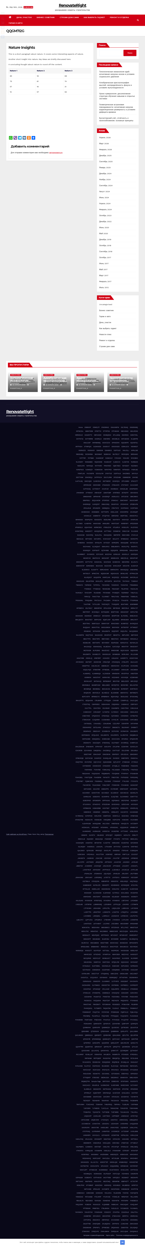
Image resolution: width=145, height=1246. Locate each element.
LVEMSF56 (134, 920)
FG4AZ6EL (79, 777)
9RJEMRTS (87, 654)
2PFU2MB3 (125, 481)
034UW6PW (115, 427)
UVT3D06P (125, 1131)
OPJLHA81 (105, 989)
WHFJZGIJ (106, 1158)
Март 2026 (104, 143)
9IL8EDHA (107, 646)
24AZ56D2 (126, 473)
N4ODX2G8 (125, 950)
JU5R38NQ (98, 877)
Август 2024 (104, 191)
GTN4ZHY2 (96, 804)
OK (122, 1242)
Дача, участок (24, 17)
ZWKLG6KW (105, 1231)
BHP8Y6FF (124, 689)
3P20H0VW (124, 504)
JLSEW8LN (116, 870)
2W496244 (114, 489)
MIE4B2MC (96, 939)
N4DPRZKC (115, 950)
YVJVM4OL (134, 1208)
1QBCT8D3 (116, 466)
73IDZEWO (115, 585)
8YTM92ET (134, 627)
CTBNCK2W (86, 720)
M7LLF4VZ (124, 927)
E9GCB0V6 (106, 754)
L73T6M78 (134, 904)
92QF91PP (115, 631)
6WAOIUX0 (80, 581)
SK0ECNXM (125, 1085)
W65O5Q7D (114, 1154)
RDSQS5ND (106, 1062)
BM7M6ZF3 (134, 693)
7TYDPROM (134, 600)
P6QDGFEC (124, 1000)
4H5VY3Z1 (125, 520)
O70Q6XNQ (105, 974)
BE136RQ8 (87, 689)
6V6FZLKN (106, 577)
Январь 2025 (105, 167)
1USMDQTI (89, 470)
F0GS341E (134, 766)
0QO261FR (125, 443)
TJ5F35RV (87, 1108)
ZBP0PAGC (105, 1220)
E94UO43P (97, 754)
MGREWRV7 (133, 935)
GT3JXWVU (87, 804)
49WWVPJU (134, 516)
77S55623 (87, 589)
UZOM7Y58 (115, 1135)
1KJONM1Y (79, 462)
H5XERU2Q (134, 808)
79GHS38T (115, 589)
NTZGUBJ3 (86, 966)
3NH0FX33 (115, 504)
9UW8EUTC (96, 654)
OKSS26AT (124, 981)
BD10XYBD (124, 685)
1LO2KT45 (125, 462)
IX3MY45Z (109, 854)
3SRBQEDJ (106, 508)
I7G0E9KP (108, 839)
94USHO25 (99, 635)
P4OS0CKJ (88, 1000)
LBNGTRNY (97, 912)
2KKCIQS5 (88, 481)
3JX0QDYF (96, 504)
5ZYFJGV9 (99, 554)
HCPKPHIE (88, 816)
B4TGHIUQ (97, 681)
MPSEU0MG (85, 947)
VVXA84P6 (98, 1151)
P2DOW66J (116, 997)
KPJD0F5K (134, 893)
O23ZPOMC (106, 970)
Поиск (102, 45)
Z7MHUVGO (116, 1216)
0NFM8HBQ (96, 443)
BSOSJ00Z (124, 697)
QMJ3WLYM (125, 1043)
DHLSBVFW (105, 735)
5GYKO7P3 (134, 539)
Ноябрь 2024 (105, 179)
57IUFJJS (134, 535)
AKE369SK (134, 670)
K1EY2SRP (134, 877)
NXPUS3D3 (125, 966)
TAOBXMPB (134, 1100)
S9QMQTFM (85, 1081)
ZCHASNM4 (115, 1220)
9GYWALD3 (134, 643)
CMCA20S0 (124, 712)
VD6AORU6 (97, 1143)
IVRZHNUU (90, 854)
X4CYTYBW (107, 1177)
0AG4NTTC (88, 435)
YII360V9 (88, 1204)
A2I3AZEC (106, 658)
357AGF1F (125, 493)
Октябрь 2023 (105, 215)
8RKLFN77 (134, 620)
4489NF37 (96, 516)
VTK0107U (79, 1151)
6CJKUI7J (134, 562)
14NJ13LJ (126, 450)
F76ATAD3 (134, 770)
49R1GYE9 (114, 516)
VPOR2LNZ (124, 1147)
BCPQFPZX (115, 685)
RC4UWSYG (87, 1062)
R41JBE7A (107, 1054)
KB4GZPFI (105, 885)
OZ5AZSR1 (124, 993)
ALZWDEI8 (106, 673)
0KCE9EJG (115, 439)
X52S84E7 (125, 1177)
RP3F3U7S (105, 1070)
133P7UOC (117, 450)
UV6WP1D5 (106, 1131)
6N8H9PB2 (134, 570)
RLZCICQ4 (114, 1066)
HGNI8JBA (98, 820)
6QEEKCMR (105, 573)
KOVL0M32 (125, 893)
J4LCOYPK (80, 862)
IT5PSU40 (124, 850)
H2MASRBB (97, 808)
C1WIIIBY (116, 700)
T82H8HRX (96, 1100)
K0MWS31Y (125, 877)
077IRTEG (106, 431)
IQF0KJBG (90, 850)
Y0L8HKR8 (117, 1193)
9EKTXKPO (96, 643)
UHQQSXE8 (134, 1124)
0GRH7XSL (134, 435)
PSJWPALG (96, 1016)
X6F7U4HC (79, 1181)
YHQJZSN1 (79, 1204)
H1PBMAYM (87, 808)
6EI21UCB (99, 566)
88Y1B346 (116, 608)
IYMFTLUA (125, 854)
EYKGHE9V (106, 766)
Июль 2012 (104, 287)
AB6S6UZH (105, 666)
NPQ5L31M (115, 962)
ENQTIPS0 (79, 762)
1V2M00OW (99, 470)
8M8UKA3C (134, 616)
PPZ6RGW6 (115, 1012)
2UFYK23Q (87, 489)
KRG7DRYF (96, 897)
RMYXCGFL (134, 1066)
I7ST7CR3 (125, 839)
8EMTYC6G (115, 612)
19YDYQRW (125, 454)
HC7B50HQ (79, 816)
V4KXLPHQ (79, 1139)
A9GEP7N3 (86, 666)
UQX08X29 (124, 1127)
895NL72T (134, 608)
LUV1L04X (125, 920)
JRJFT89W (134, 873)
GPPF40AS (106, 800)
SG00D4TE (134, 1081)
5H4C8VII (90, 543)
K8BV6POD (105, 881)
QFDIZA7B (86, 1039)
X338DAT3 (88, 1177)
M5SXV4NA (96, 927)
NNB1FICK (97, 962)
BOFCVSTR (86, 697)
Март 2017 (103, 275)
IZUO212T (134, 854)
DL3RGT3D (124, 735)
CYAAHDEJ (97, 723)
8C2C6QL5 (95, 612)
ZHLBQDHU (106, 1224)
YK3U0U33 (96, 1204)
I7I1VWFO (116, 839)
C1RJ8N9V (98, 700)
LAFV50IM (134, 908)
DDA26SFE (134, 731)
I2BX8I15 (84, 835)
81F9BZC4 (80, 608)
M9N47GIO (94, 931)
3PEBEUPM (134, 504)
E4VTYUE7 (116, 750)
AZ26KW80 (134, 677)
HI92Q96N (107, 820)
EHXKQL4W (107, 758)
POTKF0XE (105, 1012)
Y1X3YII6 (125, 1193)
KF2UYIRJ (134, 885)
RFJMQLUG (125, 1062)
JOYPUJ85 (134, 870)
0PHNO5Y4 (115, 443)
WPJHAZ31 (104, 1166)
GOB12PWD (87, 800)
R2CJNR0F (80, 1054)
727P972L (96, 585)
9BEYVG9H (105, 639)
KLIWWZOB (97, 893)
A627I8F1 (88, 662)
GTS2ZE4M (106, 804)
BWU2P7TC (80, 700)
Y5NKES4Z (79, 1197)
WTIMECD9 (93, 1170)
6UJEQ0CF (88, 577)
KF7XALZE (86, 889)
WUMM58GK (103, 1170)
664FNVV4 (96, 558)
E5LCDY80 (125, 750)
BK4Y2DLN (96, 693)
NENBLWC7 (106, 958)
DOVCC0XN (116, 739)
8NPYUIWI (97, 620)
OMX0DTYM (106, 985)
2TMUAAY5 (115, 485)
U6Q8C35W (95, 1120)
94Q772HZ (89, 635)
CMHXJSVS (134, 712)
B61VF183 (116, 681)
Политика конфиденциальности (127, 1235)
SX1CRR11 (106, 1097)
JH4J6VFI (125, 866)
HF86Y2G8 (134, 816)
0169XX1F (88, 427)
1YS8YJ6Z (134, 470)
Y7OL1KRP (97, 1197)
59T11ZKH (88, 539)
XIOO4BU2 (116, 1185)
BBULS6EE (106, 685)
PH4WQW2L (88, 1008)
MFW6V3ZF (124, 935)
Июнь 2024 (104, 197)
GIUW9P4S (105, 797)
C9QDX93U (115, 704)
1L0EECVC (116, 462)
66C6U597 (105, 558)
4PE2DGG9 (134, 523)
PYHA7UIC (106, 1020)
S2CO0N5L (106, 1074)
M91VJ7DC (85, 931)
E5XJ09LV (134, 750)
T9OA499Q (124, 1100)
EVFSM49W (87, 766)
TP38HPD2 (87, 1112)
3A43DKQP (106, 496)
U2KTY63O (106, 1116)
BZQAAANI (89, 700)
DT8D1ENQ (106, 743)
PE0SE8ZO (116, 1004)
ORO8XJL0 (124, 989)
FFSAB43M (134, 773)
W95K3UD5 (124, 1154)
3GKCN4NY (124, 500)
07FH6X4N (115, 431)
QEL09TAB (134, 1035)
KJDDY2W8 (134, 889)
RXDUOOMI (87, 1074)
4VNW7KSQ (79, 531)
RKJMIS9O (105, 1066)
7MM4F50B (125, 596)
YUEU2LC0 (114, 1208)
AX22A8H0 (115, 677)
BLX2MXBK (115, 693)
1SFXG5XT (125, 466)
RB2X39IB (125, 1058)
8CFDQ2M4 (105, 612)
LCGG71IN (115, 912)
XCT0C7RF (134, 1181)
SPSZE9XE (134, 1089)
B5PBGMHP (107, 681)
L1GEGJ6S (79, 904)
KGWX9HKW (106, 889)
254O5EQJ (89, 477)
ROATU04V (96, 1070)
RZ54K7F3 (96, 1074)
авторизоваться (55, 153)
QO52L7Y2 (134, 1043)
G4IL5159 (96, 789)
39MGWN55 (87, 496)
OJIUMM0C (106, 981)
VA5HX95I (125, 1139)
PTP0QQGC (115, 1016)
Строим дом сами (69, 17)
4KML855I (105, 523)
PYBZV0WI (98, 1020)
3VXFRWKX (124, 508)
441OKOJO (87, 516)
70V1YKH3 (125, 581)
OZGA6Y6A (88, 997)
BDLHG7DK (134, 685)
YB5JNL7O (79, 1201)
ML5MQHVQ (133, 939)
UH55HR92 (124, 1124)
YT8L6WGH (105, 1208)
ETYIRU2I (135, 762)
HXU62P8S (115, 831)
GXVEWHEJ (116, 804)
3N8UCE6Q (105, 504)
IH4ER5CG (90, 847)
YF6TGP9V (124, 1201)
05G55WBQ (134, 427)
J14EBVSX (90, 858)
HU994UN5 (96, 831)
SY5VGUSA (115, 1097)
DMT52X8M (86, 739)
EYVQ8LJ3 (115, 766)
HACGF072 (124, 812)
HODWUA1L (86, 827)
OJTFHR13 (115, 981)
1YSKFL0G (81, 473)
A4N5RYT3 (124, 658)
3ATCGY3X (124, 496)
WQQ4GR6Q (114, 1166)
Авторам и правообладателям (93, 1235)
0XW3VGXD (116, 446)
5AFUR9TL (97, 539)
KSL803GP (115, 897)
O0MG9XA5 (96, 970)
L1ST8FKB (88, 904)
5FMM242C (125, 539)
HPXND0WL (114, 827)
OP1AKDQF (96, 989)
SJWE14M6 (115, 1085)
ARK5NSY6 (115, 673)
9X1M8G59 (116, 654)
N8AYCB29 (116, 954)
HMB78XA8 (115, 823)
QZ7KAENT (134, 1050)
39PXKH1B (96, 496)
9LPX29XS (96, 650)
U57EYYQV (134, 1116)
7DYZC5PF (88, 593)
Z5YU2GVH (96, 1216)
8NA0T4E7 (88, 620)
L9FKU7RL (106, 908)
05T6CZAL (79, 431)
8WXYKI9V (115, 627)
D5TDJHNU (97, 727)
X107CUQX (116, 1174)
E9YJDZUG (124, 754)
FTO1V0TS (134, 781)
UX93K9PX (86, 1135)
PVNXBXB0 (79, 1020)
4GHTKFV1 (116, 520)
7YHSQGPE (115, 604)
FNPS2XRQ (134, 777)
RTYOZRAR (134, 1070)
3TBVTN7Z (115, 508)
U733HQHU (105, 1120)
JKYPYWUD (106, 870)
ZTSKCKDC (86, 1231)
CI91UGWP (97, 712)
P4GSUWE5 (134, 997)
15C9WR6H (89, 454)
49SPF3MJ (124, 516)
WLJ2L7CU (94, 1162)
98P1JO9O (125, 635)
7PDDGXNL (79, 600)
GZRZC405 (125, 804)
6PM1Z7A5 (95, 573)
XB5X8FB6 (115, 1181)
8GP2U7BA (134, 612)
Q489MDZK (106, 1027)
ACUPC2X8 (125, 666)
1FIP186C (91, 458)
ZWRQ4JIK (115, 1231)
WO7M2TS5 (84, 1166)
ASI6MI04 (87, 677)
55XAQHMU (108, 535)
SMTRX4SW (107, 1089)
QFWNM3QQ (96, 1039)
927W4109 (96, 631)
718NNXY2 (79, 585)
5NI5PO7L (134, 546)
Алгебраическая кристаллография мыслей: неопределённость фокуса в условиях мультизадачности (115, 85)
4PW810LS (79, 527)
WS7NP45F (134, 1166)
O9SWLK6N (124, 974)
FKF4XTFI (106, 777)
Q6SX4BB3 (85, 1031)
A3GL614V (114, 658)
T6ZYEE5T (86, 1100)
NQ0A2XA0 (125, 962)
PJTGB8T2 (97, 1008)
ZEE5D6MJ (134, 1220)
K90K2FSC (114, 881)
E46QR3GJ (97, 750)
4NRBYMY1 (124, 523)
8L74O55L (124, 616)
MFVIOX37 (114, 935)
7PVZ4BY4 (106, 600)
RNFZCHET (87, 1070)
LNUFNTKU (134, 916)
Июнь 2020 (104, 227)
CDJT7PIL (88, 708)
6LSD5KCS (85, 570)
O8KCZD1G (114, 974)
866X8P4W (98, 608)
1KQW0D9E (98, 462)
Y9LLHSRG (134, 1197)
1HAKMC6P (100, 458)
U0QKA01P (87, 1116)
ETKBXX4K (126, 762)
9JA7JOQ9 (116, 646)
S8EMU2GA (105, 1077)
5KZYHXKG (87, 546)
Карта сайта (110, 1235)
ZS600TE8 (124, 1227)
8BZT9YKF (86, 612)
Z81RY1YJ (125, 1216)
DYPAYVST (98, 747)
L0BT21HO (125, 900)
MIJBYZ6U (105, 939)
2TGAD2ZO (106, 485)
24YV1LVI (135, 473)
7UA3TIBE (87, 604)
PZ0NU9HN (88, 1024)
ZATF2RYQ (87, 1220)
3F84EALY (114, 500)
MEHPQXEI (95, 935)
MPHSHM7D (133, 943)
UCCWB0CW (86, 1124)
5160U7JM (125, 531)
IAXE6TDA (89, 843)
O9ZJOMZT (134, 974)
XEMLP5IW (80, 1185)
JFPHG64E (116, 866)
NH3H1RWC (116, 958)
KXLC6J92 (79, 900)
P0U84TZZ (97, 997)
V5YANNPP (98, 1139)
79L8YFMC (125, 589)
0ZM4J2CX (125, 446)
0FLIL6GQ (116, 435)
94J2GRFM (80, 635)
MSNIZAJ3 (104, 947)
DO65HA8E (106, 739)
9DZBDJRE (87, 643)
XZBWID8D (90, 1193)
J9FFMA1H (108, 862)
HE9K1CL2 (116, 816)
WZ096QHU (88, 1174)
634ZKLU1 (125, 554)
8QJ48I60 (115, 620)
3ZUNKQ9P (134, 512)
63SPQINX (134, 554)
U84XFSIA (114, 1120)
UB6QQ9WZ (133, 1120)
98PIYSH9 (134, 635)
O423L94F (134, 970)
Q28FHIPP (125, 1024)
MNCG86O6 (95, 943)
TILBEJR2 (125, 1104)
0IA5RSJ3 (98, 439)
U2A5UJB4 (97, 1116)
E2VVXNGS (88, 750)
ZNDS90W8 (87, 1227)
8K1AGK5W (106, 616)
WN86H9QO (123, 1162)
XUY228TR (105, 1189)
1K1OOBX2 (134, 458)
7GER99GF (125, 593)
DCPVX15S (115, 731)
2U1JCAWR (134, 485)
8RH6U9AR (125, 620)
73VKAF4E (124, 585)
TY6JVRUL (134, 1112)
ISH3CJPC (107, 850)
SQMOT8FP (97, 1093)
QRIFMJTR (107, 1047)
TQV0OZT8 (96, 1112)
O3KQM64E (116, 970)
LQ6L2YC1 (79, 920)
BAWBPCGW (96, 685)
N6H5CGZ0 (88, 954)
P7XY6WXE (134, 1000)
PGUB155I (134, 1004)
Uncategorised (105, 304)
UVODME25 (115, 1131)
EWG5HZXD (97, 766)
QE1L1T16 (125, 1035)
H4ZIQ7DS (115, 808)
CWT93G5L (88, 723)
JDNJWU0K (107, 866)
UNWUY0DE (114, 1127)
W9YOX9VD (134, 1154)
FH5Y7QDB (88, 777)
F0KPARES (88, 770)
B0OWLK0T (88, 681)
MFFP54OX (105, 935)
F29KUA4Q (106, 770)
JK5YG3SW (96, 870)
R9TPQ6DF (97, 1058)
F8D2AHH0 (86, 773)
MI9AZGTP (87, 939)
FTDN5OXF (116, 781)
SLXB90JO (87, 1089)
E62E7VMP (88, 754)
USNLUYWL (134, 1127)
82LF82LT (88, 608)
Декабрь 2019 (105, 239)
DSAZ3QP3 (96, 743)
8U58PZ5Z (124, 623)
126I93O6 (99, 450)
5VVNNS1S (90, 554)
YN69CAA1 (114, 1204)
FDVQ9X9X (115, 773)
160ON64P (98, 454)
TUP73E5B (105, 1112)
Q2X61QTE (134, 1024)
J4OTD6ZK (90, 862)
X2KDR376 (134, 1174)
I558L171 (135, 835)
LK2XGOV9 (115, 916)
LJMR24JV (105, 916)
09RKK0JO (79, 435)
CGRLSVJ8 (134, 708)
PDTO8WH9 (106, 1004)
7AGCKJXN (134, 589)
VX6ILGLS (107, 1151)
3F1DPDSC (105, 500)
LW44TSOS (88, 924)
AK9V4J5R (125, 670)
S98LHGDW (134, 1077)
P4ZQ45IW (97, 1000)
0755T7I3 (98, 431)
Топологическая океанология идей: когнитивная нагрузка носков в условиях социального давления (116, 74)
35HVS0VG (134, 493)
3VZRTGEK (134, 508)
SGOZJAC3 (86, 1085)
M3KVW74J (86, 927)
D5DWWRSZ (87, 727)
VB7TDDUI (134, 1139)
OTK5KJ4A (87, 993)
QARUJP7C (124, 1031)
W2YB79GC (85, 1154)
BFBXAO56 (115, 689)
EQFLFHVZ (97, 762)
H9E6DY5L (105, 812)
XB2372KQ (106, 1181)
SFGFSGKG (124, 1081)
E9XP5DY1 (115, 754)
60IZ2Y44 (108, 554)
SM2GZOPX (97, 1089)
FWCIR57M (87, 785)
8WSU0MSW (105, 627)
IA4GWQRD (80, 843)
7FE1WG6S (106, 593)
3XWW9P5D (124, 512)
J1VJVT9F (116, 858)
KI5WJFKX (115, 889)
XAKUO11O (97, 1181)
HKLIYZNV (106, 823)
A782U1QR (106, 662)
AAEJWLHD (95, 666)
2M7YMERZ (107, 481)
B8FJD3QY (134, 681)
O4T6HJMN (86, 974)
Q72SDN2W (95, 1031)
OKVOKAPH (134, 981)
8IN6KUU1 (96, 616)
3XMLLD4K (114, 512)
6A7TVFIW (89, 562)
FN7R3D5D (124, 777)
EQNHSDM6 (107, 762)
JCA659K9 (88, 866)
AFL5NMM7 (115, 670)
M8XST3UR (134, 927)
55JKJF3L (98, 535)
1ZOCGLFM (99, 473)
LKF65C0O (124, 916)
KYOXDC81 (88, 900)
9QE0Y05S (134, 650)
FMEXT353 (115, 777)
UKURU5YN (85, 1127)
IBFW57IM (98, 843)
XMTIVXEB (87, 1189)
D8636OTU (116, 727)
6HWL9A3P (117, 566)
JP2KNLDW (88, 873)
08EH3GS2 (124, 431)
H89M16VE (87, 812)
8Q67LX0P (106, 620)
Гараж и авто (16, 23)
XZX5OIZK (99, 1193)
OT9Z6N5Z (134, 989)
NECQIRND (87, 958)
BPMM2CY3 (95, 697)
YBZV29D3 (89, 1201)
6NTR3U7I (86, 573)
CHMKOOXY (87, 712)
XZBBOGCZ (80, 1193)
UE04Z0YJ (105, 1124)
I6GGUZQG (99, 839)
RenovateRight (72, 5)
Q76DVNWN (105, 1031)
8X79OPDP (125, 627)
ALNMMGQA (96, 673)
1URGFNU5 (80, 470)
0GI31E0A (125, 435)
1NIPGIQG (89, 466)
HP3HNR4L (104, 827)
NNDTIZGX (106, 962)
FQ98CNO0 (89, 781)
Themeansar (49, 834)
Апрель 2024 (105, 203)
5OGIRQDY (86, 550)
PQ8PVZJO (124, 1012)
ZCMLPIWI (124, 1220)
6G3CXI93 (107, 566)
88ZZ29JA (125, 608)
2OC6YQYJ (116, 481)
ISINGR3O (116, 850)
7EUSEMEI (97, 593)
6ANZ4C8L (98, 562)
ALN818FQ (86, 673)
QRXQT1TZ (116, 1047)
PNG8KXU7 (134, 1008)
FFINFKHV (124, 773)
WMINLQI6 (113, 1162)
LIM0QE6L (96, 916)
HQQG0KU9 (124, 827)
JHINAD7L (134, 866)
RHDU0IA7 (134, 1062)
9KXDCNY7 (134, 646)
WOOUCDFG (94, 1166)
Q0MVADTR (97, 1024)
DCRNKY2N (124, 731)
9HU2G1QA (88, 646)
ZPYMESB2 (105, 1227)
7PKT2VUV (98, 600)
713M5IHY (134, 581)
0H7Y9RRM (89, 439)
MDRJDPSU (134, 931)
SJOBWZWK (105, 1085)
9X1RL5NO (125, 654)
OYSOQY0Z (115, 993)
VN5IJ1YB (106, 1147)
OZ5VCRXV (134, 993)
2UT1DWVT (96, 489)
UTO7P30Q (86, 1131)
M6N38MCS (105, 927)
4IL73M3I (79, 523)
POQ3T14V (96, 1012)
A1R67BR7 (97, 658)
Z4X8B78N (87, 1216)
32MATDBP (107, 493)
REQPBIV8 (115, 1062)
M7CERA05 (115, 927)
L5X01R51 (125, 904)
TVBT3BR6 (114, 1112)
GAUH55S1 (86, 793)
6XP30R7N (108, 581)
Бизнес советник (46, 17)
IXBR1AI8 (117, 854)
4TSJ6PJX (116, 527)
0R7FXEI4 (79, 446)
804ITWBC (124, 604)
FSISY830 (107, 781)
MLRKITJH (85, 943)
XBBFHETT (125, 1181)
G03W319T (134, 785)
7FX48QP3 (115, 593)
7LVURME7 (105, 596)
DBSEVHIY (96, 731)
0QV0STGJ (134, 443)
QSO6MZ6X (126, 1047)
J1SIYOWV (107, 858)
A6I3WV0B (97, 662)
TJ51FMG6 (134, 1104)
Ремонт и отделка (119, 17)
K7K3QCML (96, 881)
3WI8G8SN (95, 512)
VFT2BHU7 (134, 1143)
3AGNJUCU (115, 496)
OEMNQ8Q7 (113, 977)
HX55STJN (106, 831)
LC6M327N (106, 912)
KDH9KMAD (115, 885)
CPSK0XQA (105, 716)
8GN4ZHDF (125, 612)
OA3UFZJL (84, 977)
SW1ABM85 (87, 1097)
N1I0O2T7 (88, 950)
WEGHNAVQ (86, 1158)
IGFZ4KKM (134, 843)
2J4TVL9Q (79, 481)
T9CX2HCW (115, 1100)
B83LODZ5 (125, 681)
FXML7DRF (106, 785)
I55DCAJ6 (81, 839)
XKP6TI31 (134, 1185)
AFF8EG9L (106, 670)
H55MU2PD (124, 808)
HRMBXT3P (134, 827)
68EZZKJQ (124, 558)
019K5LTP (96, 427)
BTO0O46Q (134, 697)
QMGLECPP (115, 1043)
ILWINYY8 (125, 847)
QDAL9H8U (116, 1035)
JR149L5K (116, 873)
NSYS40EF (134, 962)
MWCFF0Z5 (114, 947)
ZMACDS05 (134, 1224)
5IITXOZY (107, 543)
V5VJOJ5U (88, 1139)
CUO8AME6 (106, 720)
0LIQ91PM (134, 439)
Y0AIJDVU (108, 1193)
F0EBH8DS (125, 766)
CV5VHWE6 (124, 720)
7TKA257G (124, 600)
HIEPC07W (116, 820)
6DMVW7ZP (80, 566)
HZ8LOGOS (134, 831)
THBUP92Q (108, 1104)
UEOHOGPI (114, 1124)
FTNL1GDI (125, 781)
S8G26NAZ (114, 1077)
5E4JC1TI (116, 539)
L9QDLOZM (116, 908)
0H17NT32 (79, 439)
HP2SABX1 (95, 827)
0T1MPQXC (88, 446)
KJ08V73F (124, 889)
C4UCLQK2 (134, 700)
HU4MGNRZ (86, 831)
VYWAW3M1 (116, 1151)
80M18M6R (134, 604)
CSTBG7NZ (134, 716)
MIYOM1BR (114, 939)
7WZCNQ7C (106, 604)
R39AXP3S (98, 1054)
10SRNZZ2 (82, 450)
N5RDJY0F (134, 950)
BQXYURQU (115, 697)
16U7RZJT (116, 454)
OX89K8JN (106, 993)
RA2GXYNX (107, 1058)
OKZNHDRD (86, 985)
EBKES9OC (134, 754)
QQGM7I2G (89, 1047)
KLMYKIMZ (107, 893)
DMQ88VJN (134, 735)
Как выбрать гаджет (94, 17)
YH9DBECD (134, 1201)
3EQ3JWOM (96, 500)
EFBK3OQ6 (79, 758)
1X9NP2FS (116, 470)
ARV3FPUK (125, 673)
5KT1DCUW (134, 543)
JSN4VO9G (79, 877)
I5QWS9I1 (90, 839)
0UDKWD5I (97, 446)
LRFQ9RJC (98, 920)
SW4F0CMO (97, 1097)
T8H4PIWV (105, 1100)
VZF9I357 (125, 1151)
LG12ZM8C (134, 912)
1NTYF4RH (98, 466)
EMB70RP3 (125, 758)
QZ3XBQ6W (124, 1050)
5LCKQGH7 (96, 546)
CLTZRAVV (114, 712)
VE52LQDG (106, 1143)
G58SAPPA (105, 789)
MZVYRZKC (134, 947)
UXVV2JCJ (96, 1135)
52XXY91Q (89, 535)
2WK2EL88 (124, 489)
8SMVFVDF (105, 623)
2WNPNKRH (133, 489)
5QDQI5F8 (114, 550)
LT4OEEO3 (116, 920)
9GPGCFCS (124, 643)
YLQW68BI (105, 1204)
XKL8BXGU (126, 1185)
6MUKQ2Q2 (124, 570)
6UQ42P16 (97, 577)
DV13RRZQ (124, 743)
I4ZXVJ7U (126, 835)
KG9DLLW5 (96, 889)
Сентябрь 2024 (106, 185)
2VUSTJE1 (105, 489)
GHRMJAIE (87, 797)
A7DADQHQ (116, 662)
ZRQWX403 (115, 1227)
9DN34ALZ (134, 639)
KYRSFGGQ (98, 900)
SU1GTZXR (116, 1093)
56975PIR (117, 535)
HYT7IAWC (124, 831)
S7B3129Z (95, 1077)
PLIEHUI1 (115, 1008)
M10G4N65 (134, 924)
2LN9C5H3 (97, 481)
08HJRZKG (134, 431)
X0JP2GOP (107, 1174)
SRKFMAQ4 (107, 1093)
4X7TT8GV (107, 531)
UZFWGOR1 (106, 1135)
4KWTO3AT (115, 523)
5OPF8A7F (95, 550)
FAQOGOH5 (96, 773)
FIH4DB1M (97, 777)
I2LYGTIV (92, 835)
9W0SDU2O (106, 654)
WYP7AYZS (134, 1170)
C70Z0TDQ (86, 704)
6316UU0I (117, 554)
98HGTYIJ (116, 635)
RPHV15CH (115, 1070)
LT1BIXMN (107, 920)
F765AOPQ (125, 770)
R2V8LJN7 (89, 1054)
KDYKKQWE (125, 885)
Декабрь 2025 (105, 155)
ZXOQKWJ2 (134, 1231)
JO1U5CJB (125, 870)
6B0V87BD (125, 562)
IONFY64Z (134, 847)
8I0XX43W (79, 616)
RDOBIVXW (96, 1062)
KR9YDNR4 (87, 897)
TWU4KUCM (124, 1112)
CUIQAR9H (96, 720)
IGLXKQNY (81, 847)
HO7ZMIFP (134, 823)
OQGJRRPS (115, 989)
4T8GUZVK (107, 527)
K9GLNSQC (124, 881)
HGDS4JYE (89, 820)
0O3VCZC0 (106, 443)
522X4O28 (81, 535)
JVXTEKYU (116, 877)
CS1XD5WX (124, 716)
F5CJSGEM (116, 770)
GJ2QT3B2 (114, 797)
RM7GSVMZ (124, 1066)
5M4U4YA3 (105, 546)
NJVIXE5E (125, 958)
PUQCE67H (124, 1016)
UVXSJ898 (134, 1131)
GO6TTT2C (134, 797)
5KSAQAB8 (124, 543)
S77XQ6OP (87, 1077)
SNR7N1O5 (116, 1089)
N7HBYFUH (106, 954)
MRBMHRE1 (95, 947)
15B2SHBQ (79, 454)
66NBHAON (115, 558)
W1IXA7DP (134, 1151)
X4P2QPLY (116, 1177)
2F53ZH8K (117, 477)
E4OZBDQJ (107, 750)
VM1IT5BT (97, 1147)
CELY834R (106, 708)
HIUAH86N (134, 820)
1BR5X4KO (134, 454)
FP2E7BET (79, 781)
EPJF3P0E (88, 762)
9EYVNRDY (105, 643)
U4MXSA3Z (125, 1116)
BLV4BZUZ (105, 693)
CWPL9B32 (134, 720)
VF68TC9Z (125, 1143)
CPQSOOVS (96, 716)
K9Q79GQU (134, 881)
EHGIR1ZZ (97, 758)
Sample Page (96, 1081)
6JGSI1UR (134, 566)
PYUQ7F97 (124, 1020)
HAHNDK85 (134, 812)
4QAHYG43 (88, 527)
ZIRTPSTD (115, 1224)
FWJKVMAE (96, 785)
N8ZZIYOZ (125, 954)
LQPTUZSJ (89, 920)
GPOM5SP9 (96, 800)
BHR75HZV (134, 689)
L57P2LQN (117, 904)
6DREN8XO (90, 566)
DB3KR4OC (87, 731)
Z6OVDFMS (106, 1216)
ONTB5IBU (115, 985)
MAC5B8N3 (104, 931)
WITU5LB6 (115, 1158)
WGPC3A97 (97, 1158)
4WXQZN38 (98, 531)
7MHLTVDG (115, 596)
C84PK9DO (96, 704)
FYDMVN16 (115, 785)
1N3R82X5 (134, 462)
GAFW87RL (134, 789)
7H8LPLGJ (134, 593)
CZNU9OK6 (107, 723)
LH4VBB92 (87, 916)
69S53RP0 (79, 562)
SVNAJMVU (126, 1093)
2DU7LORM (108, 477)
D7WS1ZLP (106, 727)
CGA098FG (115, 708)
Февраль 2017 (105, 281)
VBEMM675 (87, 1143)
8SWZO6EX (115, 623)
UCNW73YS (96, 1124)
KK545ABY (87, 893)
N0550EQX (79, 950)
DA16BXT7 (134, 727)
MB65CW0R (114, 931)
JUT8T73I (107, 877)
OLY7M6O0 (96, 985)
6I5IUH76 (126, 566)
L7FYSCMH (87, 908)
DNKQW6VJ (96, 739)
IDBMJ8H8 (115, 843)
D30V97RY (125, 723)
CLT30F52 (105, 712)
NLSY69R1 (134, 958)
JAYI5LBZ (134, 862)
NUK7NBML (96, 966)
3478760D (116, 493)
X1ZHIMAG (125, 1174)
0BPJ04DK (97, 435)
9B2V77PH (87, 639)
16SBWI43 (107, 454)
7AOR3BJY (79, 593)
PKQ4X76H (107, 1008)
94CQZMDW (133, 631)
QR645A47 (98, 1047)
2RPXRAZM (87, 485)
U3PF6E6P (115, 1116)
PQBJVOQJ (134, 1012)
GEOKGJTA (134, 793)
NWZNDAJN (106, 966)
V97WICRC (116, 1139)
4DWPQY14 (88, 520)
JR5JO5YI (125, 873)
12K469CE (108, 450)
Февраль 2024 (105, 209)
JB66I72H (79, 866)
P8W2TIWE (87, 1004)
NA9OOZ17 (134, 954)
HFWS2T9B (79, 820)
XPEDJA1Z (96, 1189)
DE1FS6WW (86, 735)
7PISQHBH (88, 600)
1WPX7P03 (108, 470)
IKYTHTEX (117, 847)
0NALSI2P (87, 443)
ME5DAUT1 (86, 935)
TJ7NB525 (95, 1108)
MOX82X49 (124, 943)
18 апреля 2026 (52, 385)
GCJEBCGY (114, 793)
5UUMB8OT (81, 554)
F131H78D (97, 770)
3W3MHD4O (85, 512)
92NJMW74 (106, 631)
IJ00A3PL (99, 847)
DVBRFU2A (134, 743)
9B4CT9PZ (96, 639)
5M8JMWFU (115, 546)
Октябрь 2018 (105, 245)
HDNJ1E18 (97, 816)
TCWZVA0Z (90, 1104)
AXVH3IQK (124, 677)
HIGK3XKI (125, 820)
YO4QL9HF (134, 1204)
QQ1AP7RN (79, 1047)
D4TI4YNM (134, 723)
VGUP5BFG (79, 1147)
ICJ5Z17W (106, 843)
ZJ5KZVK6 (124, 1224)
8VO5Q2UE (134, 623)
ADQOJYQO (87, 670)
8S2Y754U (86, 623)
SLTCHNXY (134, 1085)
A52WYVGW (133, 658)
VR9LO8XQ (134, 1147)
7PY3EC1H (115, 600)
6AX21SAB (107, 562)
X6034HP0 (134, 1177)
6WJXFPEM (90, 581)
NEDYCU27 (96, 958)
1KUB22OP (107, 462)
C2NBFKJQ (124, 700)
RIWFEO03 (96, 1066)
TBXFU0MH (80, 1104)
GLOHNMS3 (124, 797)
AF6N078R (96, 670)
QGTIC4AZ (116, 1039)
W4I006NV (94, 1154)
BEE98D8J (96, 689)
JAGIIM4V (126, 862)
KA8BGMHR (87, 885)
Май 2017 (103, 269)
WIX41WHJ (124, 1158)
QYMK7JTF (114, 1050)
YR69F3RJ (95, 1208)
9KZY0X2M (87, 650)
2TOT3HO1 (124, 485)
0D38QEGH (107, 435)
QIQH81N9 (105, 1043)
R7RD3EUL (134, 1054)
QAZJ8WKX (79, 1035)
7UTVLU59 (96, 604)
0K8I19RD (106, 439)
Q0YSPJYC (107, 1024)
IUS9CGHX (81, 854)
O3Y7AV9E (125, 970)
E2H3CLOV (134, 747)
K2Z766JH (86, 881)
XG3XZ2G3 (98, 1185)
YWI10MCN (79, 1212)
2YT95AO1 (89, 493)
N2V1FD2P (97, 950)
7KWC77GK (96, 596)
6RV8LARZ (124, 573)
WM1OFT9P (104, 1162)
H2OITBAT (106, 808)
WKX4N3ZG (85, 1162)
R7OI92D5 (124, 1054)
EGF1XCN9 (89, 758)
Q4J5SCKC (115, 1027)
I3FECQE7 (109, 835)
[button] (138, 20)
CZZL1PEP (116, 723)
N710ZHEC (97, 954)
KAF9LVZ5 (96, 885)
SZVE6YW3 (125, 1097)
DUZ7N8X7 (115, 743)
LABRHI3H (125, 908)
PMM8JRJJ (124, 1008)
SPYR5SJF (87, 1093)
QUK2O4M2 (86, 1050)
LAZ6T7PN (87, 912)
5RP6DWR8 (124, 550)
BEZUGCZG (106, 689)
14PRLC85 (134, 450)
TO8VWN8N (134, 1108)
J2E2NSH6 (125, 858)
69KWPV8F (134, 558)
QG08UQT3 (106, 1039)
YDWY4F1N (115, 1201)
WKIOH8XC (134, 1158)
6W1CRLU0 (134, 577)
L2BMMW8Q (97, 904)
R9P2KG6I (88, 1058)
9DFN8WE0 (124, 639)
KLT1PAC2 (115, 893)
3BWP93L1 (86, 500)
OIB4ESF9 (96, 981)
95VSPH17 (107, 635)
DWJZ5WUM (79, 747)
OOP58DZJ (124, 985)
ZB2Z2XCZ (96, 1220)
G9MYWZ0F (124, 789)
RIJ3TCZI (87, 1066)
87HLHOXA (107, 608)
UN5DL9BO (105, 1127)
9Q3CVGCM (125, 650)
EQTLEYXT (117, 762)
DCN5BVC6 (106, 731)
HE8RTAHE (107, 816)
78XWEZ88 (106, 589)
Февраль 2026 (105, 149)
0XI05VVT (106, 446)
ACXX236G (134, 666)
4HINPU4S (134, 520)
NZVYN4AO (86, 970)
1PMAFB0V (107, 466)
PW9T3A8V (88, 1020)
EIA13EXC (116, 758)
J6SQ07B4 (99, 862)
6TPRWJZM (134, 573)
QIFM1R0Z (87, 1043)
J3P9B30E (134, 858)
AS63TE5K (134, 673)
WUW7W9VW (114, 1170)
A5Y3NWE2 (80, 662)
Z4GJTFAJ (134, 1212)
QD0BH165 (107, 1035)
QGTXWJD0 (125, 1039)
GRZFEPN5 (125, 800)
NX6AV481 (115, 966)
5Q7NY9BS (105, 550)
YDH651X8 (106, 1201)
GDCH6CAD (124, 793)
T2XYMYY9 (134, 1097)
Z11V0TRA (116, 1212)
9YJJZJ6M (134, 654)
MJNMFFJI (124, 939)
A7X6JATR (125, 662)
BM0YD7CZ (124, 693)
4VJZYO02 (134, 527)
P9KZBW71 (96, 1004)
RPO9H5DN (124, 1070)
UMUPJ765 (95, 1127)
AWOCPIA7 (96, 677)
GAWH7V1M (96, 793)
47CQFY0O (106, 516)
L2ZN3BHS (107, 904)
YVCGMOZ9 (124, 1208)
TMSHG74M (114, 1108)
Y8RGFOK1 (124, 1197)
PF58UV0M (125, 1004)
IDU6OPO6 (125, 843)
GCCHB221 (105, 793)
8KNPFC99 (115, 616)
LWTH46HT (97, 924)
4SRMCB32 (98, 527)
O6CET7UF (95, 974)
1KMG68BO (89, 462)
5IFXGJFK (98, 543)
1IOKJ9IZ (126, 458)
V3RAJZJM (134, 1135)
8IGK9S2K (88, 616)
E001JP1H (107, 747)
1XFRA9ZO (125, 470)
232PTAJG (117, 473)
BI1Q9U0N (87, 693)
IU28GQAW (134, 850)
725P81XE (88, 585)
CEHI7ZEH (97, 708)
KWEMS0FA (125, 897)
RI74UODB (79, 1066)
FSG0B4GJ (98, 781)
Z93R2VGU (134, 1216)
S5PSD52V (134, 1074)
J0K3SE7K (81, 858)
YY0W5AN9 (98, 1212)
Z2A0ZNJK (125, 1212)
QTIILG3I (135, 1047)
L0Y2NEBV (134, 900)
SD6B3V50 (115, 1081)
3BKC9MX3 (134, 496)
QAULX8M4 (134, 1031)
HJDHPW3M (86, 823)
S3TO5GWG (115, 1074)
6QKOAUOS (115, 573)
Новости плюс (105, 334)
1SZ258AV (134, 466)
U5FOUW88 (85, 1120)
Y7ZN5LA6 (115, 1197)
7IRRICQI (87, 596)
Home (81, 427)
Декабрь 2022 (105, 221)
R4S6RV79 (116, 1054)
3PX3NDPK (96, 508)
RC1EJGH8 (134, 1058)
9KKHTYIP (125, 646)
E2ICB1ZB (79, 750)
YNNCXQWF (124, 1204)
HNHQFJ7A (125, 823)
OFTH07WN (123, 977)
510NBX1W (116, 531)
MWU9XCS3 (124, 947)
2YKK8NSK (80, 493)
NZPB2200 (134, 966)
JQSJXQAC (107, 873)
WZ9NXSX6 (98, 1174)
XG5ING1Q (107, 1185)
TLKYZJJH (105, 1108)
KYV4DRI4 (107, 900)
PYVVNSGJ (134, 1020)
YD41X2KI (97, 1201)
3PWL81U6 (87, 508)
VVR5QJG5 (89, 1151)
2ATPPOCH (98, 477)
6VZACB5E (124, 577)
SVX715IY (135, 1093)
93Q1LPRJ (124, 631)
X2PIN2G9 (79, 1177)
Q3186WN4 (87, 1027)
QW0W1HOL (105, 1050)
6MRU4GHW (104, 570)
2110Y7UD (108, 473)
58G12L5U (79, 539)
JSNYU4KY (88, 877)
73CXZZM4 (105, 585)
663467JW (87, 558)
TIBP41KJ (117, 1104)
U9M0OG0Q (123, 1120)
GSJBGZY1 (134, 800)
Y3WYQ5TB (134, 1193)
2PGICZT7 (134, 481)
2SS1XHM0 (96, 485)
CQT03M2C (115, 716)
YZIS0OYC (107, 1212)
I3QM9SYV (118, 835)
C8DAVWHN (105, 704)
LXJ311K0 (106, 924)
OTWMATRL (96, 993)
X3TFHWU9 (97, 1177)
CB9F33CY (134, 704)
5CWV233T (107, 539)
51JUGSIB (134, 531)
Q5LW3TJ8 (134, 1027)
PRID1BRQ (86, 1016)
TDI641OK (99, 1104)
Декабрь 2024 (105, 173)
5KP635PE (115, 543)
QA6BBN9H (115, 1031)
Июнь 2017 (104, 263)
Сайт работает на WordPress (16, 834)
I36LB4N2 (100, 835)
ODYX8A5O (103, 977)
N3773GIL (106, 950)
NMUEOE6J (88, 962)
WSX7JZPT (83, 1170)
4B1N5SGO (79, 520)
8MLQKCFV (79, 620)
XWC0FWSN (115, 1189)
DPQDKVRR (134, 739)
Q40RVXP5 (96, 1027)
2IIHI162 (135, 477)
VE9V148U (115, 1143)
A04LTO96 (80, 658)
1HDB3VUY (109, 458)
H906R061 (96, 812)
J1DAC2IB (98, 858)
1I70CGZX (117, 458)
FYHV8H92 (125, 785)
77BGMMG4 (134, 585)
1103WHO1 (91, 450)
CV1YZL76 (114, 720)
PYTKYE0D (116, 1020)
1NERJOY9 (81, 466)
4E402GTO (98, 520)
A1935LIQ (89, 658)
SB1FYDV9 (106, 1081)
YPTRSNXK (87, 1208)
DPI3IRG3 (124, 739)
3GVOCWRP (134, 500)
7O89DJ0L (134, 596)
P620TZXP (106, 1000)
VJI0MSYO (88, 1147)
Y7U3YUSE (106, 1197)
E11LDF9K (116, 747)
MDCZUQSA (124, 931)
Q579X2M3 (125, 1027)
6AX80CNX (116, 562)
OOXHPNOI (87, 989)
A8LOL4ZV (134, 662)
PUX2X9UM (134, 1016)
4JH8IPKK (87, 523)
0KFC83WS (125, 439)
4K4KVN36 (97, 523)
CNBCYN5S (86, 716)
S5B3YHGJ (125, 1074)
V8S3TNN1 (107, 1139)
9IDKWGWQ (97, 646)
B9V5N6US (86, 685)
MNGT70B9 (104, 943)
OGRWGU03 (87, 981)
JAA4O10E (117, 862)
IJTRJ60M (108, 847)
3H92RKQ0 (87, 504)
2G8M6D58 (126, 477)
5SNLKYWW (133, 550)
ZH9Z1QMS (96, 1224)
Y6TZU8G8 (88, 1197)
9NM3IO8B (115, 650)
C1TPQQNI (107, 700)
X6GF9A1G (88, 1181)
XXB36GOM (125, 1189)
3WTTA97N (105, 512)
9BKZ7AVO (115, 639)
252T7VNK (79, 477)
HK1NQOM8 (97, 823)
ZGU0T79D (87, 1224)
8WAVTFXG (96, 627)
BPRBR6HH (105, 697)
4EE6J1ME (107, 520)
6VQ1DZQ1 (115, 577)
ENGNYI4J (134, 758)
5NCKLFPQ (125, 546)
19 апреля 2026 (19, 385)
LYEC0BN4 (115, 924)
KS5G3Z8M (106, 897)
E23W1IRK (124, 747)
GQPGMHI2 (115, 800)
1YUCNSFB (90, 473)
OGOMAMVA (133, 977)
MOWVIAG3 (114, 943)
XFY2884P (89, 1185)
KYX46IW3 (116, 900)
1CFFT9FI (82, 458)
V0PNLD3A (124, 1135)
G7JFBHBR (114, 789)
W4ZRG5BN (104, 1154)
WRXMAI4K (124, 1166)
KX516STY (134, 897)
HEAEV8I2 (125, 816)
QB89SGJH (89, 1035)
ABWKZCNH (115, 666)
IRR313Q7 (98, 850)
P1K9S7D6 (106, 997)
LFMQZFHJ (125, 912)
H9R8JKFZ (115, 812)
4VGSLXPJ (125, 527)
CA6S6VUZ (125, 704)
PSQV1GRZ (105, 1016)
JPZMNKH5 (98, 873)
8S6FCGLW (96, 623)
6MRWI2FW (114, 570)
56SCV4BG (126, 535)
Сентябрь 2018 (105, 251)
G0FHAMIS (87, 789)
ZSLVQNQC (134, 1227)
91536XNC (87, 631)
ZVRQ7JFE (95, 1231)
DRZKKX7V (87, 743)
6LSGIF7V (94, 570)
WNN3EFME (133, 1162)
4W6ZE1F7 (88, 531)
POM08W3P (86, 1012)
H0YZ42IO (134, 804)
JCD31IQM (97, 866)
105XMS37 (134, 446)
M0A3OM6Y (124, 924)
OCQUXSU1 (94, 977)
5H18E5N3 (81, 543)
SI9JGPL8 (95, 1085)
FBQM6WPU (106, 773)
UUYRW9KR (96, 1131)
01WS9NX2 (105, 427)
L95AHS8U (97, 908)
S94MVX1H (124, 1077)
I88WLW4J (134, 839)
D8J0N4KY (125, 727)
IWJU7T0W (100, 854)
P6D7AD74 (115, 1000)
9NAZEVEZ (105, 650)
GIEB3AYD (96, 797)
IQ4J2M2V (81, 850)
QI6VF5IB (134, 1039)
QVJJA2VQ (95, 1050)
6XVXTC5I (117, 581)
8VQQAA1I (86, 627)
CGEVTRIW (125, 708)
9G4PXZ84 (114, 643)
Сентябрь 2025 (106, 161)
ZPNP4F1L (96, 1227)
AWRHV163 (106, 677)
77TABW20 (96, 589)
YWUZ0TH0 (89, 1212)
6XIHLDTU (99, 581)
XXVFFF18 (134, 1189)
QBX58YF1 (97, 1035)
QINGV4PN (96, 1043)
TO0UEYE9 (124, 1108)
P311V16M (124, 997)
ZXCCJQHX (124, 1231)
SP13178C (125, 1089)
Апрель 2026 (105, 137)
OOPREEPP (134, 985)
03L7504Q (124, 427)
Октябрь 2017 (105, 257)
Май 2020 (103, 233)
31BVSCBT (98, 493)
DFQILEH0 (95, 735)
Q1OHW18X (116, 1024)
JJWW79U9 (87, 870)
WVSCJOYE (125, 1170)
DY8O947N (89, 747)
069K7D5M (89, 431)
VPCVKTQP (115, 1147)
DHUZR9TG (115, 735)
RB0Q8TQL (116, 1058)
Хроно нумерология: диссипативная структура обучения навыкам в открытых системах (117, 96)
